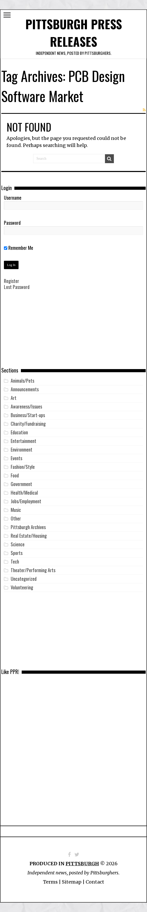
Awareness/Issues (26, 406)
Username (12, 197)
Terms (50, 882)
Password (12, 222)
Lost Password (17, 286)
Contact (95, 882)
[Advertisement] (73, 332)
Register (11, 280)
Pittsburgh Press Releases (73, 32)
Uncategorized (24, 578)
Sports (16, 552)
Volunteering (22, 587)
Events (16, 458)
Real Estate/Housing (29, 535)
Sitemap (71, 882)
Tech (15, 561)
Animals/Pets (22, 380)
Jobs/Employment (26, 501)
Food (15, 475)
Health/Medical (24, 492)
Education (19, 432)
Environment (21, 449)
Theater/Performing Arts (33, 570)
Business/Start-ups (28, 415)
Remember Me (18, 247)
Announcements (25, 389)
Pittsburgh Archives (28, 527)
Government (21, 484)
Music (16, 509)
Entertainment (23, 440)
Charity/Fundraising (28, 423)
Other (16, 518)
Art (13, 397)
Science (18, 544)
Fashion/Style (23, 466)
